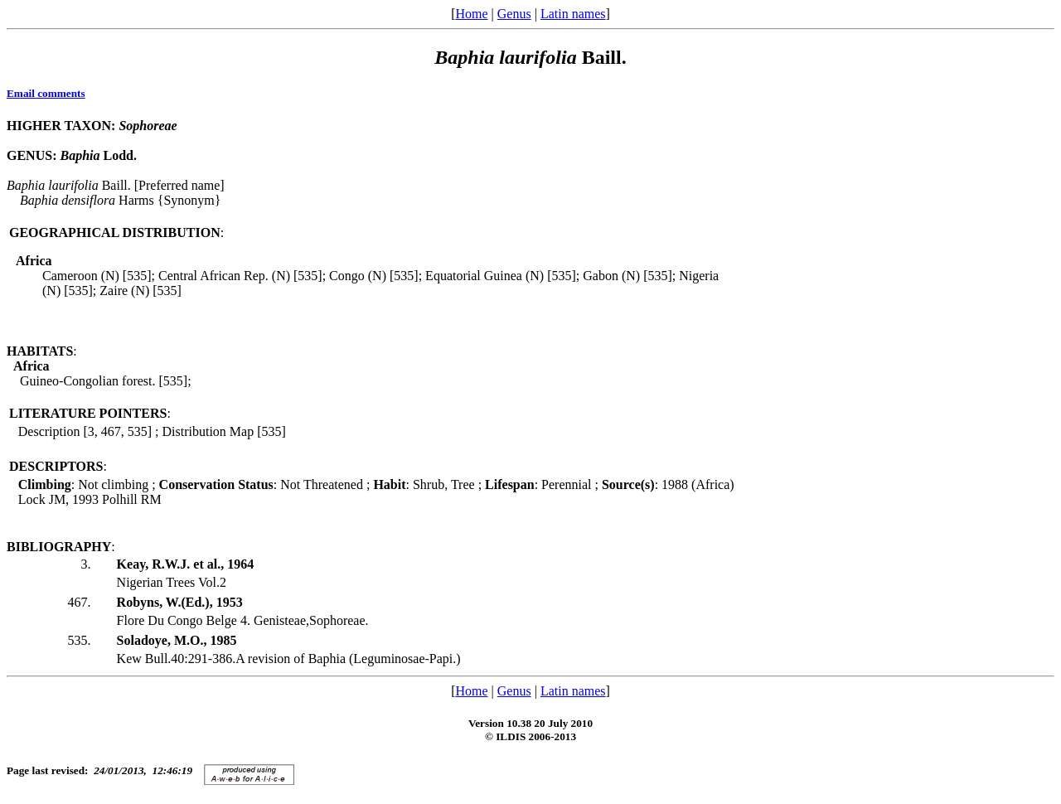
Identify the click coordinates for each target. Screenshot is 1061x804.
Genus (514, 14)
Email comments (46, 93)
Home (471, 14)
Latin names (573, 14)
